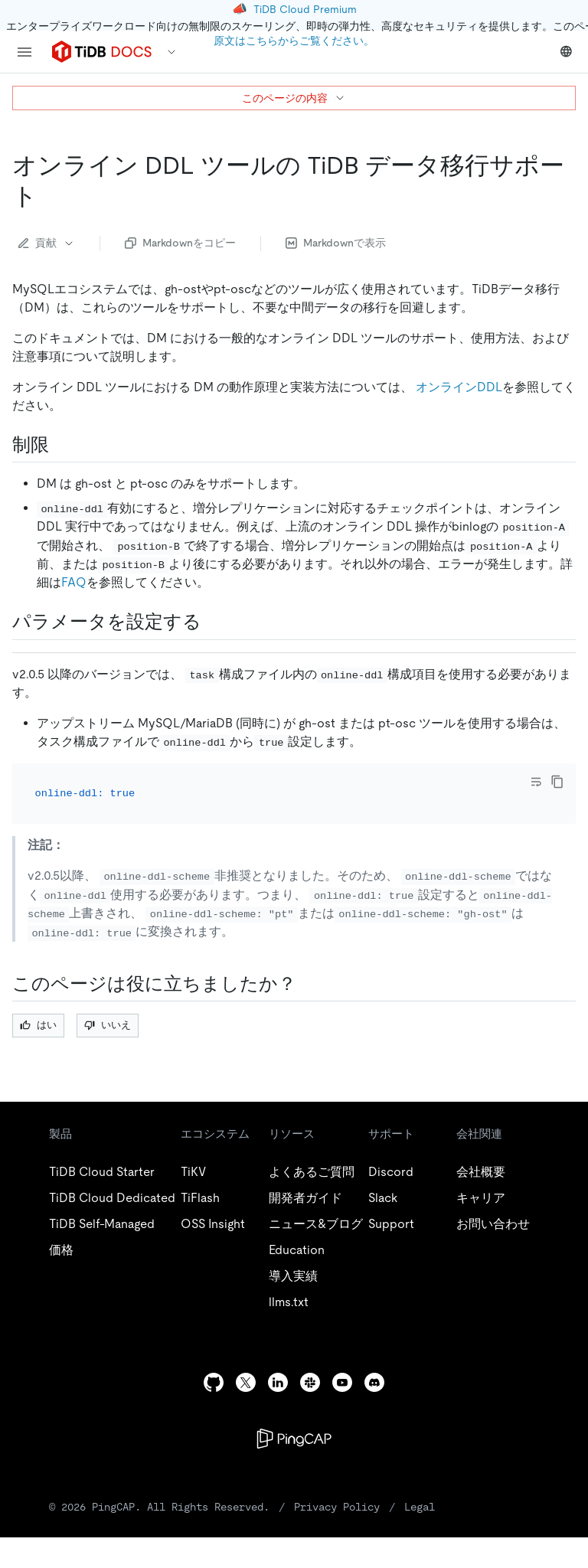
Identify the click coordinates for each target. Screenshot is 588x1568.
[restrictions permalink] (61, 445)
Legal (419, 1507)
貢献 (46, 243)
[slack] (310, 1382)
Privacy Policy (337, 1507)
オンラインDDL (459, 387)
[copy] (557, 781)
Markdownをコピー (180, 243)
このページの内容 (294, 98)
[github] (214, 1382)
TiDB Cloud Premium (305, 9)
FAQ (74, 582)
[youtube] (342, 1382)
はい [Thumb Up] (38, 1025)
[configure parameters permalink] (213, 621)
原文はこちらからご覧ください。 (294, 40)
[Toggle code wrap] (536, 781)
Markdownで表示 (336, 243)
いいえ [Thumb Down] (107, 1025)
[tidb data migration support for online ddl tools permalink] (50, 196)
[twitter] (246, 1382)
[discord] (374, 1382)
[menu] (24, 52)
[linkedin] (278, 1382)
